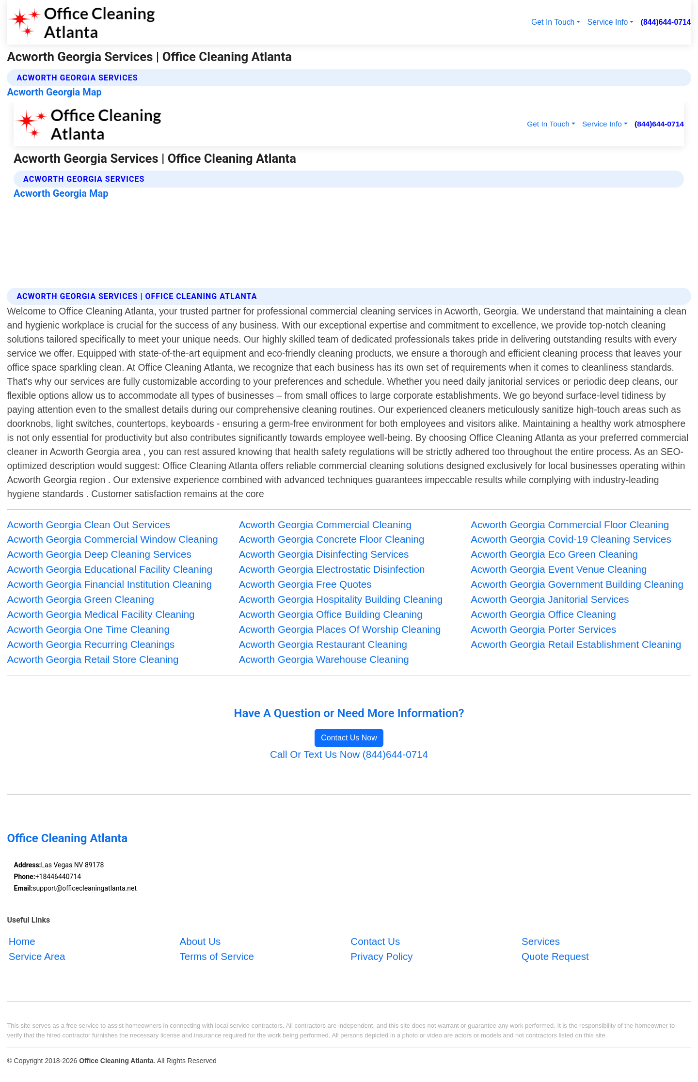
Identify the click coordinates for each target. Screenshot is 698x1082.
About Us (200, 941)
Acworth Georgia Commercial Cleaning (325, 524)
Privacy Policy (381, 956)
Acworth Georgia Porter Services (543, 629)
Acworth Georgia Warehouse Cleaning (324, 659)
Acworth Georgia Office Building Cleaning (331, 614)
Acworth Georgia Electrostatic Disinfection (332, 569)
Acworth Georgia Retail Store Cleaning (92, 659)
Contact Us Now (349, 738)
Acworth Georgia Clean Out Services (88, 524)
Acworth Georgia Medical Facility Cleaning (100, 614)
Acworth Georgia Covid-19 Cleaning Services (571, 539)
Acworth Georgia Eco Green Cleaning (554, 554)
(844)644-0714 (666, 22)
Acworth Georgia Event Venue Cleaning (559, 569)
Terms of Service (216, 956)
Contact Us (375, 941)
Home (22, 941)
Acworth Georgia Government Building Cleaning (577, 584)
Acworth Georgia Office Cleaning (543, 614)
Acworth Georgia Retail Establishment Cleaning (576, 644)
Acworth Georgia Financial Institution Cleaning (109, 584)
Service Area (37, 956)
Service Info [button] (607, 22)
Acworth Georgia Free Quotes (305, 584)
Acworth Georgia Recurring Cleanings (90, 644)
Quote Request (555, 956)
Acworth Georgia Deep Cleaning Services (99, 554)
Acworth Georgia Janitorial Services (550, 599)
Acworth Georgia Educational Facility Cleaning (109, 569)
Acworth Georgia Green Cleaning (80, 599)
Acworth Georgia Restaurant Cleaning (323, 644)
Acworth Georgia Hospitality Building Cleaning (341, 599)
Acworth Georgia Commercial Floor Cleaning (570, 524)
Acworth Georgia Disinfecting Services (324, 554)
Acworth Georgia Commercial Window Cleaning (112, 539)
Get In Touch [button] (552, 22)
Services (541, 941)
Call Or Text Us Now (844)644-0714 (349, 754)
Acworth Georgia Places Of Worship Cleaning (340, 629)
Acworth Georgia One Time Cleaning (88, 629)
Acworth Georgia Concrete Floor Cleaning (332, 539)
